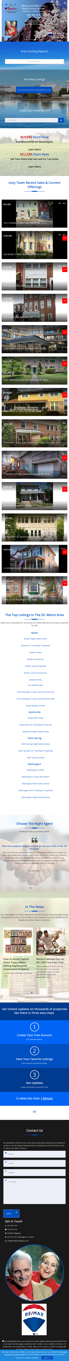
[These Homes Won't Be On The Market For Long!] (34, 90)
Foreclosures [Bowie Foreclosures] (35, 659)
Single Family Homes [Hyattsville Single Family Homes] (35, 731)
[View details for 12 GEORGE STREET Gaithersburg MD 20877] (34, 559)
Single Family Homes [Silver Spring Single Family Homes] (35, 744)
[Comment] (34, 1191)
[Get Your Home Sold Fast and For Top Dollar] (34, 160)
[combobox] (34, 61)
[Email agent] (11, 4)
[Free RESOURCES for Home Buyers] (34, 143)
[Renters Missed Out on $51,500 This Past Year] (51, 953)
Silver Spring (34, 738)
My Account (55, 4)
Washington (34, 764)
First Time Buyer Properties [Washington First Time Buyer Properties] (36, 790)
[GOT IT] (47, 1358)
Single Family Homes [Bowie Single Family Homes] (35, 638)
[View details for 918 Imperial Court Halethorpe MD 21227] (34, 276)
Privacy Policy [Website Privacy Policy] (48, 1349)
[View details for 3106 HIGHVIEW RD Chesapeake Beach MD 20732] (34, 465)
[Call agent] (2, 4)
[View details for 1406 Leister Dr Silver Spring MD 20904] (34, 402)
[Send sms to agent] (7, 4)
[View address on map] (34, 1237)
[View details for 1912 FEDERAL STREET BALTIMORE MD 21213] (34, 214)
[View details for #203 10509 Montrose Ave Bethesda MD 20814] (34, 371)
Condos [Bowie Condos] (36, 652)
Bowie (34, 632)
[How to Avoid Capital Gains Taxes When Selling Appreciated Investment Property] (18, 953)
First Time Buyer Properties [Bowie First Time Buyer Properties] (35, 645)
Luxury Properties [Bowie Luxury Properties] (35, 666)
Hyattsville (35, 712)
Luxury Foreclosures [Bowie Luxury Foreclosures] (35, 673)
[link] (61, 120)
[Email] (34, 1163)
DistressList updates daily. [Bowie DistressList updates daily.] (35, 682)
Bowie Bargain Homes (35, 705)
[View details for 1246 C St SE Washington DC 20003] (34, 590)
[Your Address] (31, 120)
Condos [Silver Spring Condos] (35, 757)
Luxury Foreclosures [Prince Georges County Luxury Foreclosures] (35, 692)
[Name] (34, 1154)
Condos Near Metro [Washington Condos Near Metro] (36, 777)
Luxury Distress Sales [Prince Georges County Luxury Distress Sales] (36, 699)
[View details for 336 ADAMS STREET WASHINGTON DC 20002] (34, 245)
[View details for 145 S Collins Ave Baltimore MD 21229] (34, 308)
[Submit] (11, 1213)
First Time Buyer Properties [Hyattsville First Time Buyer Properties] (35, 725)
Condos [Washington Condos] (35, 770)
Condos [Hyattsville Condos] (35, 718)
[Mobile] (34, 1172)
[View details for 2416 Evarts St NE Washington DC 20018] (34, 496)
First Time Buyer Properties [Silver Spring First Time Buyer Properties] (35, 751)
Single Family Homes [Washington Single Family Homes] (36, 797)
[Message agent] (34, 1229)
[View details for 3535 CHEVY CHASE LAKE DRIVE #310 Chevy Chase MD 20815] (34, 433)
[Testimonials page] (34, 854)
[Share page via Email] (15, 4)
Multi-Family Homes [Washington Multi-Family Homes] (35, 783)
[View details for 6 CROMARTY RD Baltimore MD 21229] (34, 527)
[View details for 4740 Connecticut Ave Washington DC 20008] (34, 339)
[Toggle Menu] (65, 3)
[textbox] (34, 61)
